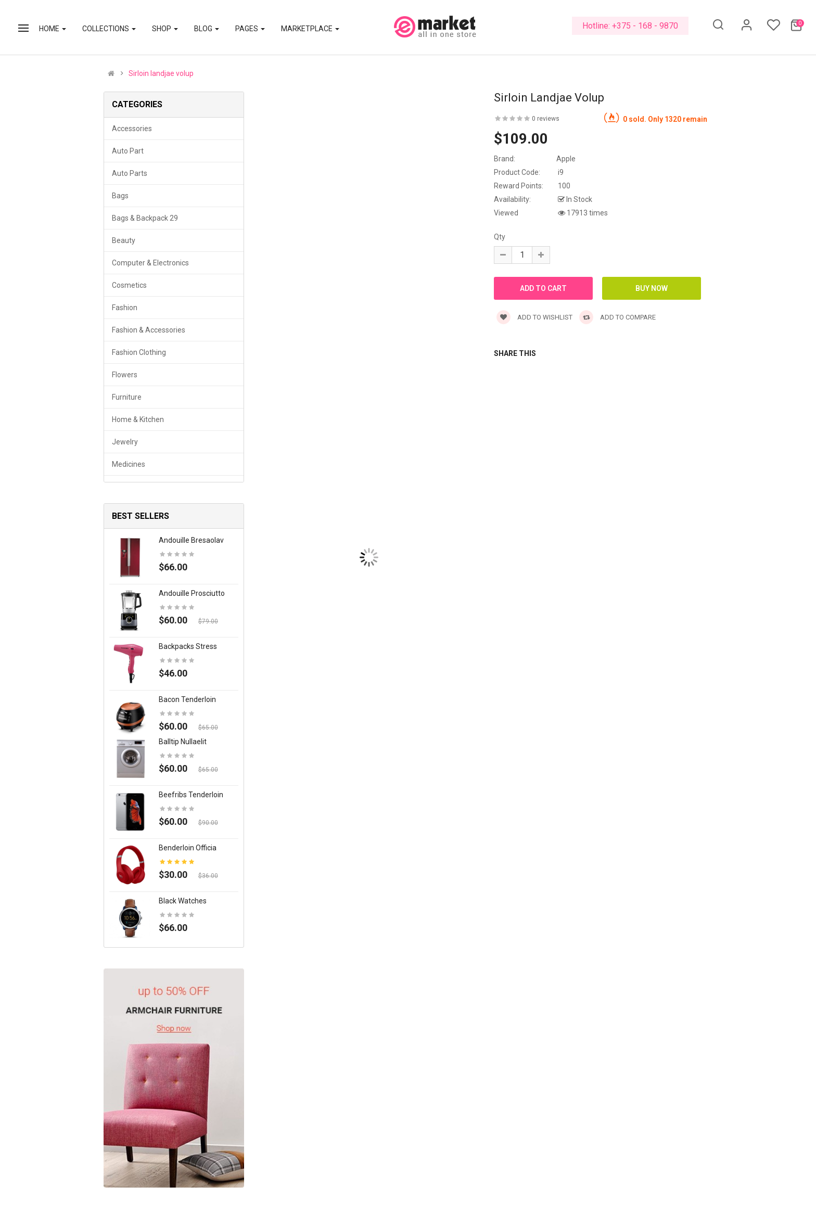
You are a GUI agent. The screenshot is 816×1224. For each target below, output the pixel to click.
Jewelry (125, 442)
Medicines (128, 464)
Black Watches (183, 901)
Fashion (124, 307)
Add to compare (617, 317)
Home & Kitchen (138, 419)
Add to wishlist (534, 317)
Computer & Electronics (150, 263)
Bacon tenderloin (187, 699)
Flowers (124, 375)
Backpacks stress (188, 646)
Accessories (132, 128)
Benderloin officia (187, 848)
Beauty (123, 240)
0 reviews (545, 118)
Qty (499, 237)
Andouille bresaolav (191, 540)
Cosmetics (129, 285)
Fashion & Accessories (148, 330)
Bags (120, 196)
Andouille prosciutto (192, 593)
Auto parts (129, 173)
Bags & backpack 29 (145, 218)
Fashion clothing (139, 352)
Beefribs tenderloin (191, 794)
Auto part (128, 151)
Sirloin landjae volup (161, 73)
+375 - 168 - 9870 (645, 26)
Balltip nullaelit (183, 741)
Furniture (127, 397)
